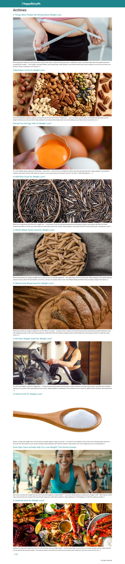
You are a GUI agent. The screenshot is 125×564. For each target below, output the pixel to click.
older (15, 554)
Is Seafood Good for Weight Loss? (28, 500)
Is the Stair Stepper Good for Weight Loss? (32, 338)
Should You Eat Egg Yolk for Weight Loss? (32, 123)
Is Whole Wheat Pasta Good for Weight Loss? (34, 230)
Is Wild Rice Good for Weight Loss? (29, 176)
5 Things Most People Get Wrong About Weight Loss (37, 15)
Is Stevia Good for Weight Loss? (27, 394)
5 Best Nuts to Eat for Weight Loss (29, 70)
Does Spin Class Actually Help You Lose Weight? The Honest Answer (44, 447)
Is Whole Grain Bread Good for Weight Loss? (33, 283)
